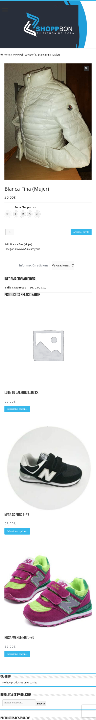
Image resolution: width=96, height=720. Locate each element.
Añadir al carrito (81, 232)
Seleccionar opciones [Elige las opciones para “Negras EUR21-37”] (17, 531)
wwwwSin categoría (24, 54)
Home (7, 54)
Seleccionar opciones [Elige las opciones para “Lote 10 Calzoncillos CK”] (17, 408)
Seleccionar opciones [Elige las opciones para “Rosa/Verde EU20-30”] (17, 654)
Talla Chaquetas (25, 207)
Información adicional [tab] (34, 265)
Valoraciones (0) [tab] (63, 265)
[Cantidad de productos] (9, 232)
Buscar (41, 703)
